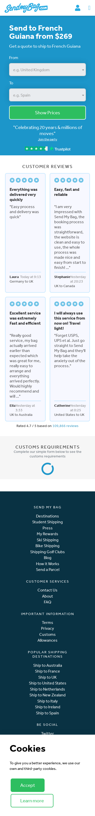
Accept (27, 785)
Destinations (47, 516)
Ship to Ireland (47, 706)
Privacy (47, 628)
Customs (47, 634)
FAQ (47, 602)
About (47, 596)
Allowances (47, 640)
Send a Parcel (47, 569)
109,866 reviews (65, 425)
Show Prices (47, 112)
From (13, 57)
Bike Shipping (47, 545)
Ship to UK (47, 677)
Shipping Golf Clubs (47, 551)
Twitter (47, 733)
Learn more (32, 800)
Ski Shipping (48, 539)
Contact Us (47, 590)
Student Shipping (47, 522)
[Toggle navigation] (89, 7)
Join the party (47, 139)
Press (48, 528)
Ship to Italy (47, 701)
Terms (47, 622)
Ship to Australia (47, 665)
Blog (47, 557)
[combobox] (47, 69)
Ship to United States (47, 683)
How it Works (47, 563)
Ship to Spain (47, 713)
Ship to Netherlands (47, 689)
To (11, 82)
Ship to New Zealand (47, 695)
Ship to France (47, 671)
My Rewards (47, 533)
